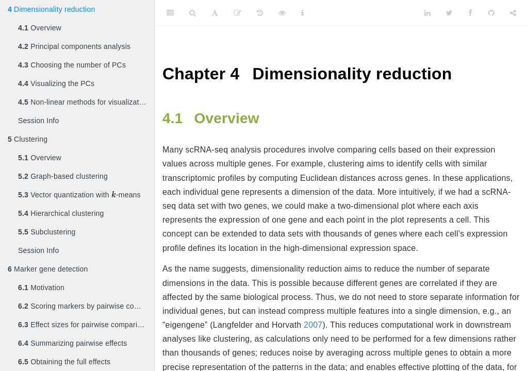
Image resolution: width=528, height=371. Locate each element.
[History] (260, 13)
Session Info (38, 120)
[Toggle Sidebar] (170, 13)
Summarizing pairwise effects (72, 343)
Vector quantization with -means (79, 194)
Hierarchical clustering (61, 213)
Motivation (41, 287)
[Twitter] (449, 13)
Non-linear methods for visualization (83, 102)
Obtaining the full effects (64, 362)
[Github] (491, 13)
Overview (39, 28)
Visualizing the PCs (56, 83)
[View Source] (282, 13)
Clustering (27, 139)
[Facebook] (470, 13)
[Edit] (237, 13)
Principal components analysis (74, 46)
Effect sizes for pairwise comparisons (85, 325)
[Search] (193, 13)
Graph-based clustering (63, 176)
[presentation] (113, 194)
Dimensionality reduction (51, 9)
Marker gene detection (48, 269)
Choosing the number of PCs (72, 65)
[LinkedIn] (427, 13)
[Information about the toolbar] (302, 13)
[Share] (513, 13)
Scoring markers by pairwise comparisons (86, 306)
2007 (313, 325)
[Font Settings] (215, 13)
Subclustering (47, 232)
